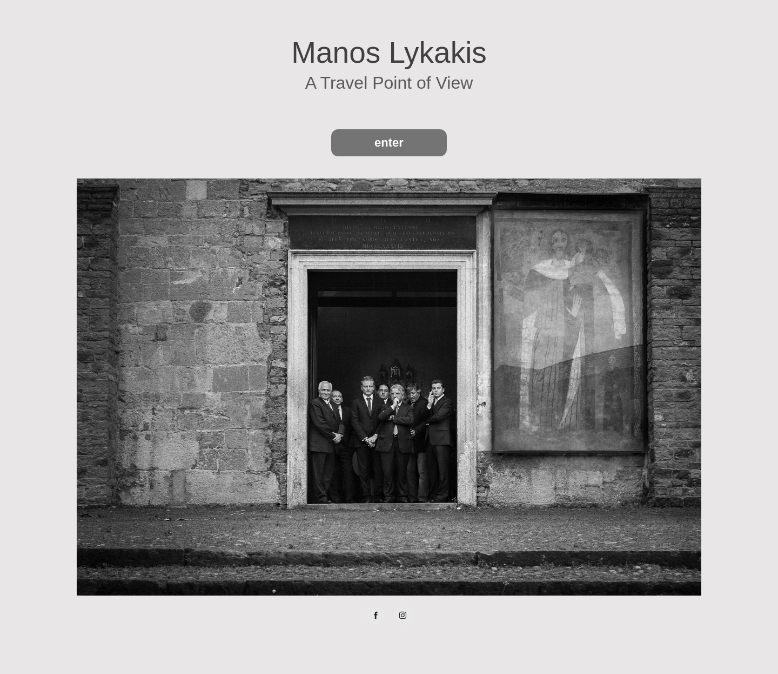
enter (389, 142)
